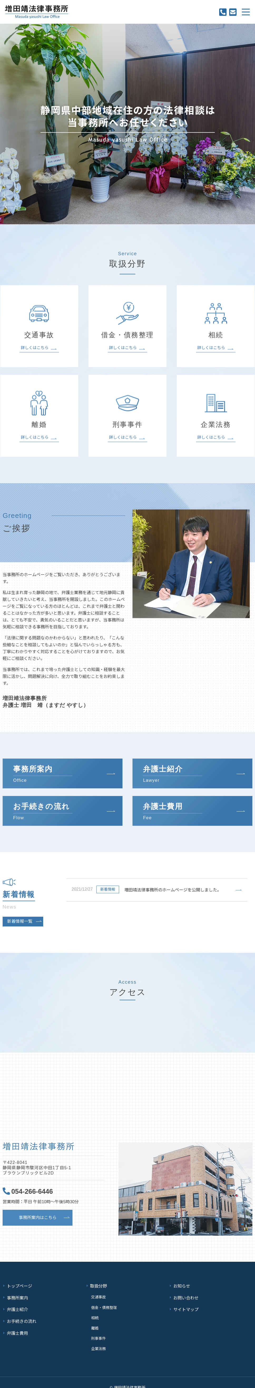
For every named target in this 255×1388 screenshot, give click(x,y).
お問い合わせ (186, 1295)
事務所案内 (17, 1295)
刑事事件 (97, 1330)
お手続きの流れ (21, 1315)
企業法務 (97, 1339)
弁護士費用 (17, 1325)
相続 (94, 1312)
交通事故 (97, 1295)
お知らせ (181, 1285)
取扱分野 (98, 1285)
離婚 (94, 1321)
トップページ (19, 1285)
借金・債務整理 (103, 1304)
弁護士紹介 (17, 1305)
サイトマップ (186, 1305)
